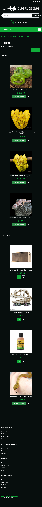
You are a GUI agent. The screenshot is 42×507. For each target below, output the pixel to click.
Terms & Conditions (7, 439)
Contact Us (4, 448)
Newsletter (4, 487)
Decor (6, 36)
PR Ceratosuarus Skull (21, 312)
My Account (4, 480)
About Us (4, 431)
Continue (35, 50)
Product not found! (24, 36)
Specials (3, 470)
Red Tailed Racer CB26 (21, 90)
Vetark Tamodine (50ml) (21, 354)
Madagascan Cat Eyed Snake (21, 396)
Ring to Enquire (19, 96)
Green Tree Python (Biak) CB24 (21, 176)
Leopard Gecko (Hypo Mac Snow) (21, 218)
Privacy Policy (5, 436)
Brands (3, 463)
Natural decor (13, 36)
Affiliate (3, 468)
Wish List (3, 485)
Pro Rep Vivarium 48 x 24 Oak (21, 270)
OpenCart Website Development (10, 496)
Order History (5, 482)
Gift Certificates (6, 465)
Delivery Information (7, 434)
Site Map (4, 453)
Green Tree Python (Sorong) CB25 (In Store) (21, 133)
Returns (3, 451)
